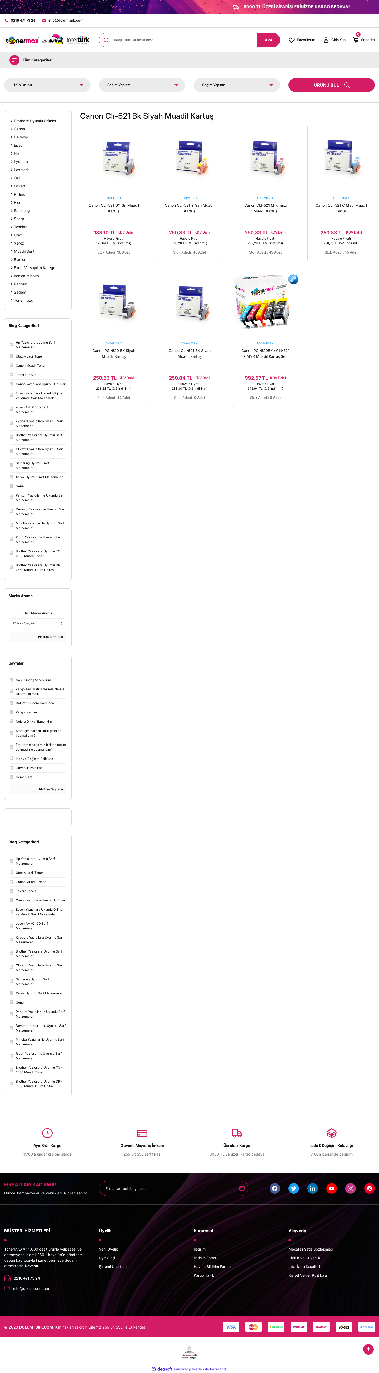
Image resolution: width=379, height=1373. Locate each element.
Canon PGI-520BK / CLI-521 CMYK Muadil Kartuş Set (265, 353)
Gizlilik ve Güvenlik (304, 1258)
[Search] (189, 40)
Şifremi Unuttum (113, 1266)
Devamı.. (33, 1265)
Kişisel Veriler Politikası (307, 1275)
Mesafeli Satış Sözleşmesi (310, 1249)
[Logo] (47, 40)
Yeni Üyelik (108, 1249)
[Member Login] (334, 40)
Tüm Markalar (50, 637)
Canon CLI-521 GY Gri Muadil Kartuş (114, 208)
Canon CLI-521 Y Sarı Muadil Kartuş (189, 208)
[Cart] (364, 40)
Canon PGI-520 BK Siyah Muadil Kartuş (113, 353)
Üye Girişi (107, 1258)
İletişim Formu (205, 1258)
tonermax (114, 197)
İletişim (200, 1249)
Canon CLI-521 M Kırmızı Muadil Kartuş (265, 208)
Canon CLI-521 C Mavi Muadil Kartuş (341, 208)
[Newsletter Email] (173, 1188)
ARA (268, 40)
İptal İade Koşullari (304, 1266)
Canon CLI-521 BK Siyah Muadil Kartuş (190, 353)
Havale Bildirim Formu (212, 1266)
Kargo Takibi (204, 1275)
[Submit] (241, 1188)
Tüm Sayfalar (51, 789)
